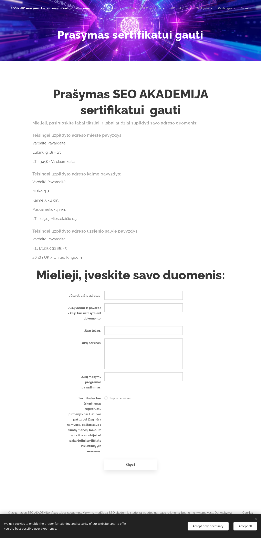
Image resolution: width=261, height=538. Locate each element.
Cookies (247, 512)
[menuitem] (113, 8)
